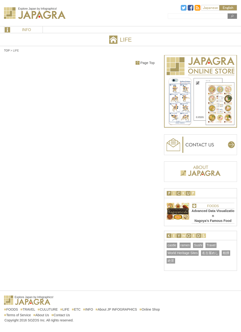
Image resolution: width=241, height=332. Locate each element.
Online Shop (151, 309)
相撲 (226, 253)
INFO (26, 30)
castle (172, 245)
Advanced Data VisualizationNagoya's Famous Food (213, 216)
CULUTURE (49, 309)
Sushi (198, 245)
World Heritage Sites (183, 253)
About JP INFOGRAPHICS (117, 309)
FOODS (213, 206)
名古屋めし (210, 253)
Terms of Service (18, 315)
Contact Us (62, 315)
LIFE (65, 309)
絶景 (171, 261)
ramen (185, 245)
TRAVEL (29, 309)
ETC (77, 309)
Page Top (147, 63)
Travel (210, 245)
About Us (42, 315)
